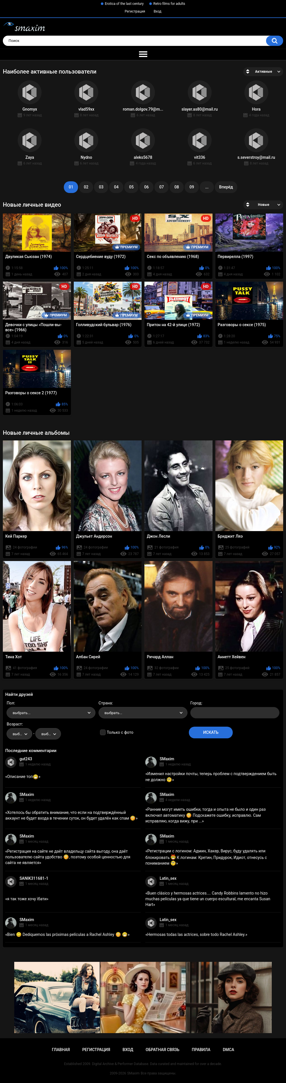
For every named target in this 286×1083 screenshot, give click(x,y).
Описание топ (22, 776)
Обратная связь (162, 1049)
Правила (201, 1049)
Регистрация (135, 11)
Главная (61, 1049)
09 (191, 187)
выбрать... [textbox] (21, 713)
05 (131, 187)
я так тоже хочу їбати (26, 899)
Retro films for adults (169, 4)
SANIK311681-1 (33, 878)
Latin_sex (168, 878)
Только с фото (120, 732)
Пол (10, 703)
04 (116, 187)
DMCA (228, 1049)
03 (101, 187)
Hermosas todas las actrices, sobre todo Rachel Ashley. (196, 934)
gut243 (25, 759)
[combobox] (51, 712)
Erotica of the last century (124, 4)
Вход (157, 11)
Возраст (14, 724)
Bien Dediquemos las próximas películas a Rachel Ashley (67, 934)
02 (86, 187)
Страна (105, 703)
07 (161, 187)
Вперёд (226, 187)
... (207, 187)
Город (195, 703)
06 (146, 187)
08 (176, 187)
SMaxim (167, 759)
